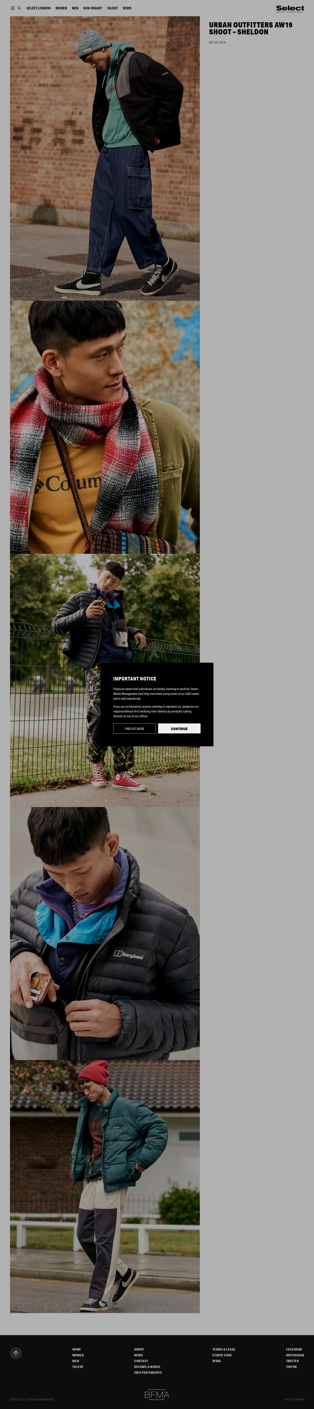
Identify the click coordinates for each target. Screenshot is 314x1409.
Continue (179, 728)
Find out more (134, 729)
